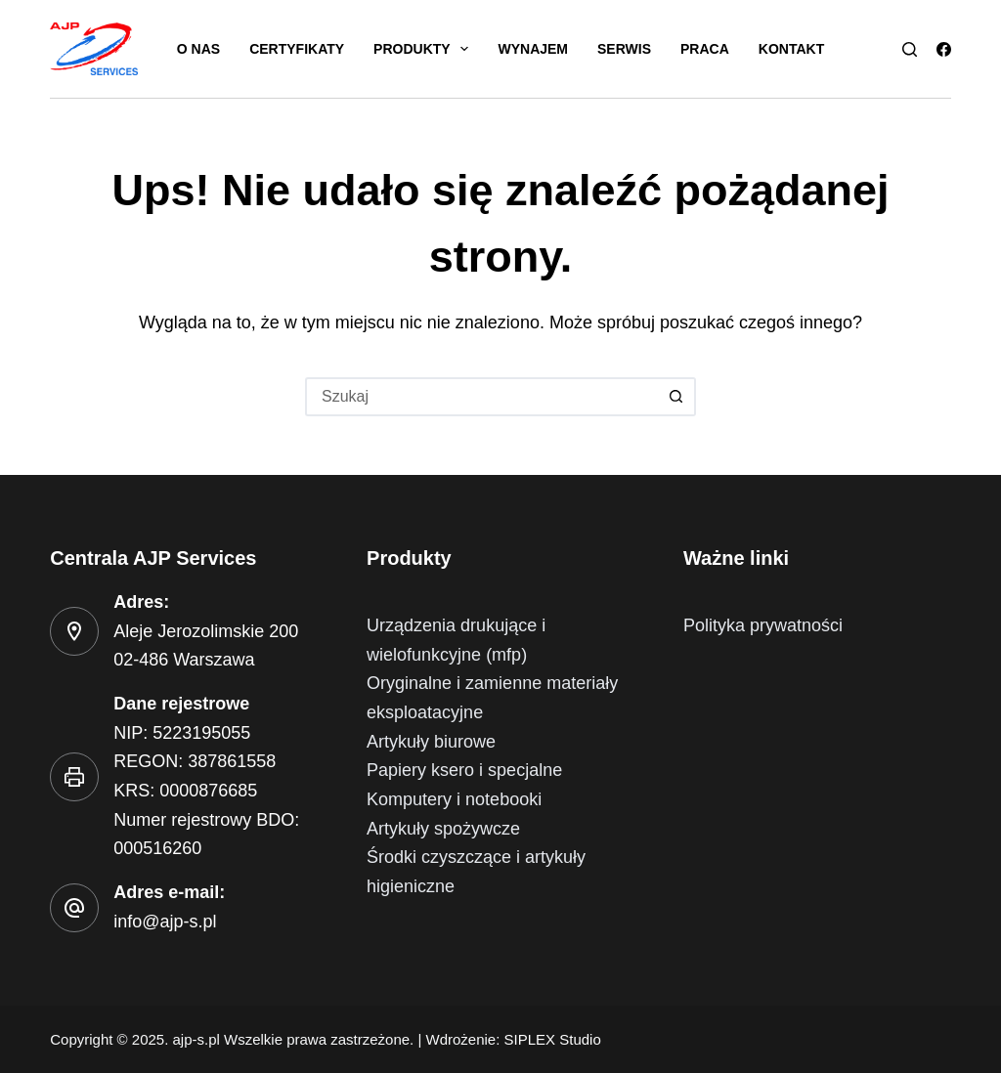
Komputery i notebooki (454, 799)
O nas (198, 49)
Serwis (624, 49)
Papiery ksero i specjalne (464, 770)
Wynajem (533, 49)
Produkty (424, 49)
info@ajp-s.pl (164, 921)
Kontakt (791, 49)
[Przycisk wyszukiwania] (676, 396)
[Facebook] (943, 49)
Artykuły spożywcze (443, 828)
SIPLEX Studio (552, 1039)
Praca (704, 49)
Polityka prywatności (763, 625)
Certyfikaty (296, 49)
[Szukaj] (909, 49)
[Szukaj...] (481, 396)
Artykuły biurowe (431, 741)
